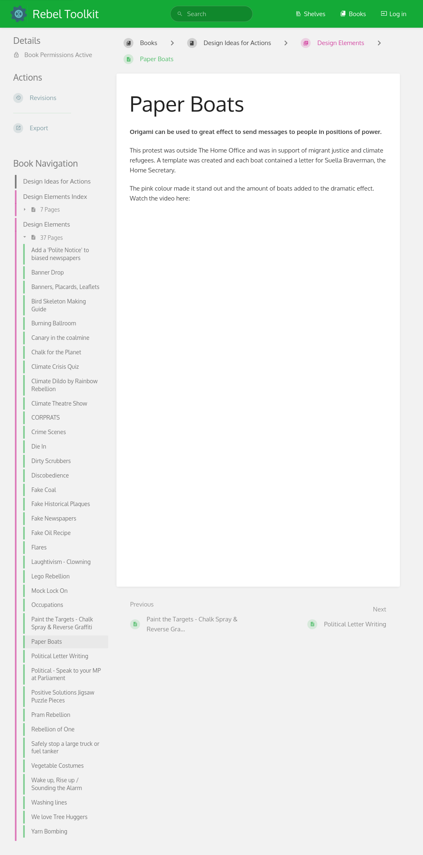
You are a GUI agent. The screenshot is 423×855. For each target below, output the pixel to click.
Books (353, 14)
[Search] (180, 14)
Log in (393, 14)
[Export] (58, 128)
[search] (211, 14)
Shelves (310, 14)
